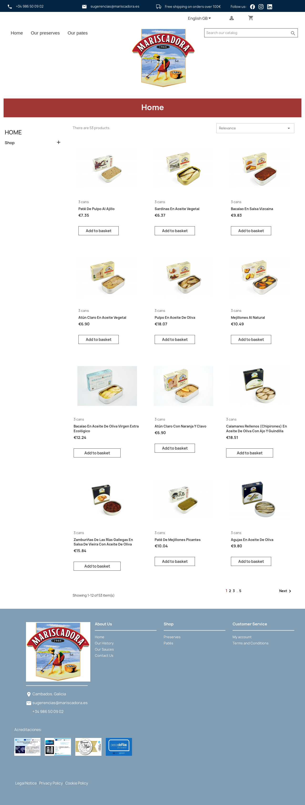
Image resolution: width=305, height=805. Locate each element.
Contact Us (104, 655)
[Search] (246, 33)
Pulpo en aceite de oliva (175, 317)
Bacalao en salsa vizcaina (252, 208)
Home (17, 32)
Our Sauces (104, 649)
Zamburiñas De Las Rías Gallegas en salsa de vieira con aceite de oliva (103, 542)
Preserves (172, 637)
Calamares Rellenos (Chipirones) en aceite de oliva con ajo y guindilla (256, 428)
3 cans (83, 202)
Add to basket (99, 230)
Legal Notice (26, 783)
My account (242, 637)
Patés (168, 643)
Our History (104, 643)
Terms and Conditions (251, 643)
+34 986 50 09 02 (48, 711)
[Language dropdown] (200, 18)
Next (286, 591)
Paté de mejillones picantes (178, 539)
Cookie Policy (76, 783)
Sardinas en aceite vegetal (177, 208)
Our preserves (45, 32)
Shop (10, 142)
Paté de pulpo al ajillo (96, 208)
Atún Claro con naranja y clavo (180, 426)
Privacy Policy (51, 783)
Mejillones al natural (248, 317)
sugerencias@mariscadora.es (60, 702)
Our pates (78, 32)
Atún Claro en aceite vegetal (102, 317)
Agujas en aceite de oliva (252, 539)
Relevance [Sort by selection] (255, 128)
